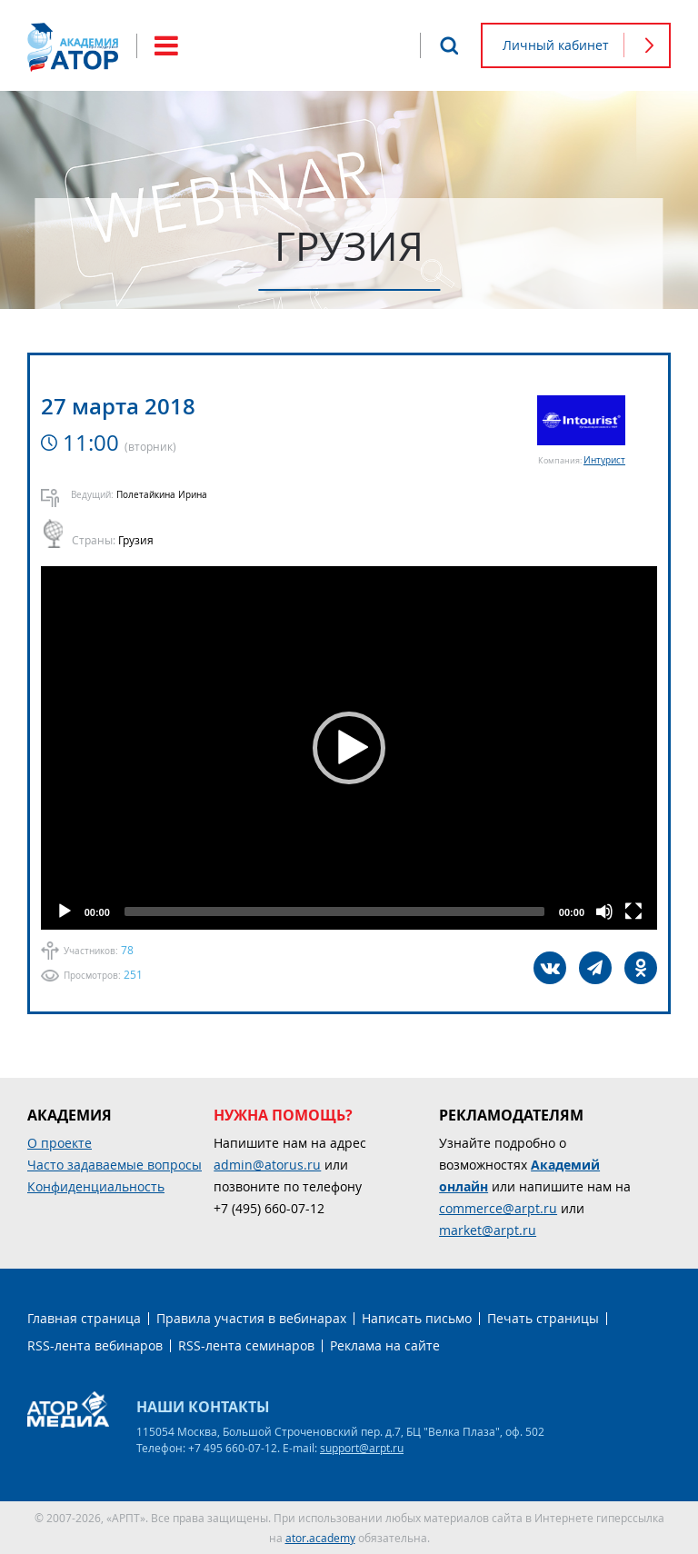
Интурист (604, 460)
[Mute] (604, 911)
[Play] (64, 911)
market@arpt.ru (487, 1230)
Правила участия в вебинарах (251, 1318)
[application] (349, 748)
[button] (349, 748)
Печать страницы (543, 1318)
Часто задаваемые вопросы (114, 1164)
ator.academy (320, 1537)
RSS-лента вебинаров (95, 1345)
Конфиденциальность (96, 1186)
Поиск (449, 45)
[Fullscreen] (633, 911)
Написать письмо (417, 1318)
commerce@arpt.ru (498, 1208)
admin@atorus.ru (267, 1164)
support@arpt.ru (362, 1447)
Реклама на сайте (385, 1345)
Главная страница (84, 1318)
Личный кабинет (556, 45)
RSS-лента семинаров (246, 1345)
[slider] (334, 911)
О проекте (59, 1142)
